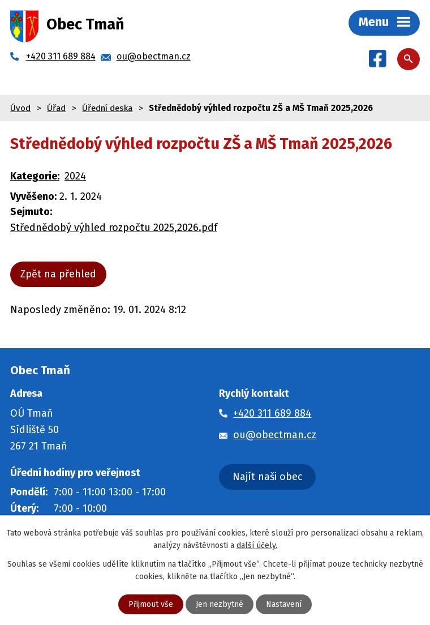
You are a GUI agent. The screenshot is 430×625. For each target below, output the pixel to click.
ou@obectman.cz (274, 435)
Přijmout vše (150, 604)
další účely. (256, 545)
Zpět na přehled (58, 274)
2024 (75, 176)
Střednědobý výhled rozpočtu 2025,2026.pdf (113, 227)
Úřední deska (107, 108)
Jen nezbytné (219, 604)
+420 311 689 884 (272, 413)
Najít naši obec (268, 476)
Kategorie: (34, 176)
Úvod (20, 108)
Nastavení (284, 604)
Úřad (56, 108)
